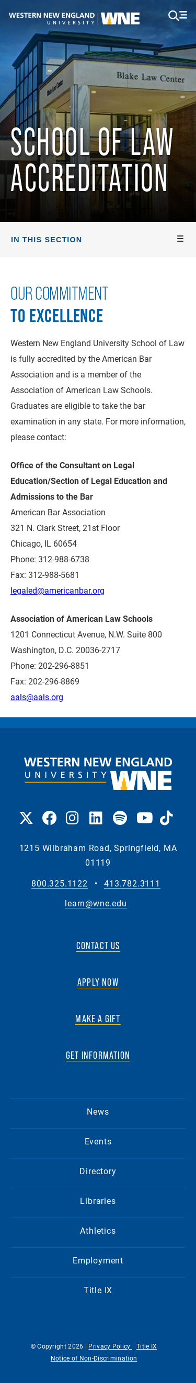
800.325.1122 (59, 884)
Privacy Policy (110, 1346)
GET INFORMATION (98, 1055)
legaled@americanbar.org (57, 590)
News (98, 1111)
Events (98, 1141)
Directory (97, 1170)
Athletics (98, 1230)
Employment (98, 1260)
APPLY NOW (98, 982)
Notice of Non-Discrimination (94, 1358)
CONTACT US (98, 945)
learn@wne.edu (95, 903)
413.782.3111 (132, 884)
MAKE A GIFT (97, 1018)
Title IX (98, 1289)
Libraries (98, 1200)
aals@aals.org (36, 696)
